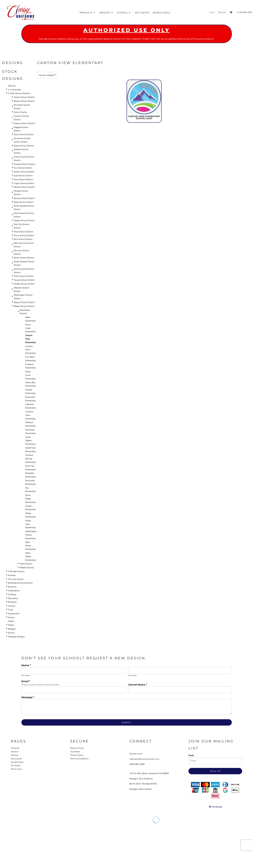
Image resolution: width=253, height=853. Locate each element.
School (11, 632)
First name (25, 675)
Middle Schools (26, 567)
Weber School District (24, 306)
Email (191, 755)
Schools (15, 755)
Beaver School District (24, 101)
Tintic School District (23, 276)
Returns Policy (77, 748)
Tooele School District (24, 280)
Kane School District (23, 179)
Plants (11, 625)
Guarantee (75, 751)
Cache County (20, 112)
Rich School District (23, 239)
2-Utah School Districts (19, 93)
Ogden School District (24, 220)
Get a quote (16, 758)
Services (15, 751)
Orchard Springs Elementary (30, 458)
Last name (132, 675)
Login (212, 12)
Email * (25, 681)
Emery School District (24, 145)
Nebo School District (23, 202)
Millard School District (24, 187)
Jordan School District (24, 171)
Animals (12, 575)
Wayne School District (24, 302)
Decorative (13, 598)
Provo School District (24, 235)
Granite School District (24, 164)
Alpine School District (24, 97)
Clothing (12, 594)
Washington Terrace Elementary (31, 535)
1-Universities (14, 89)
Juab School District (23, 175)
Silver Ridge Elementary (30, 499)
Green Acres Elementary (30, 375)
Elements (12, 602)
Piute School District (23, 231)
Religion (12, 628)
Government (13, 613)
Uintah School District (24, 283)
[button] (87, 12)
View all (12, 85)
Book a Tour (16, 769)
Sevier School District (24, 257)
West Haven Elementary (30, 546)
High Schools (25, 563)
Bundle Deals (17, 762)
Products (15, 748)
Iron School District (23, 167)
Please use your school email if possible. (40, 684)
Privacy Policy (76, 755)
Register (222, 12)
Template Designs (16, 636)
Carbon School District (24, 123)
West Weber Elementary (30, 556)
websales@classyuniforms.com (144, 759)
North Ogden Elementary (30, 441)
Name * (26, 665)
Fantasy (11, 605)
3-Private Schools (16, 571)
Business (12, 586)
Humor (11, 617)
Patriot (11, 621)
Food (10, 609)
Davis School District (23, 134)
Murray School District (24, 198)
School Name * (137, 684)
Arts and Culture (15, 579)
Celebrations (14, 590)
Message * (27, 697)
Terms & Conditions (79, 758)
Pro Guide (15, 765)
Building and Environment (20, 582)
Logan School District (24, 183)
